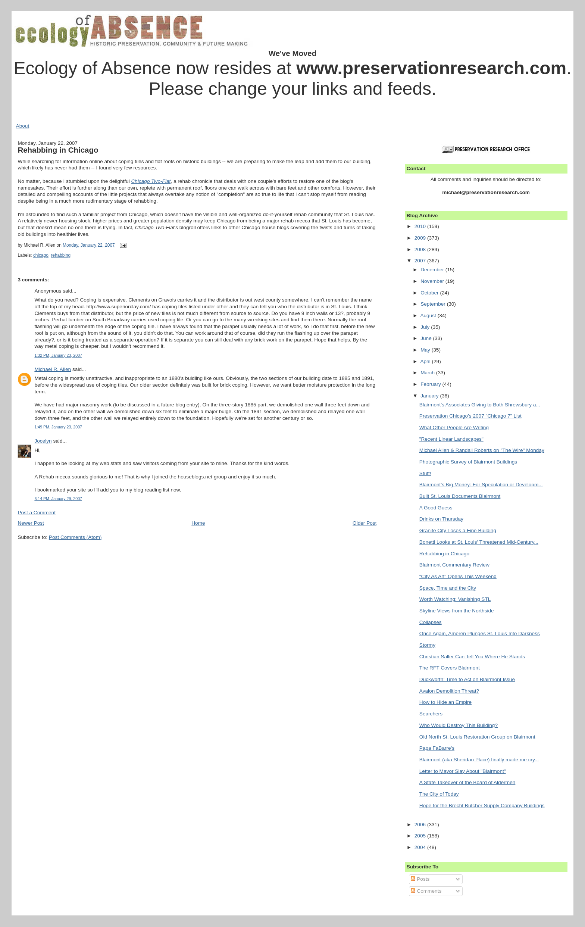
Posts (420, 879)
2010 (420, 226)
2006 (420, 824)
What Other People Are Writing (454, 427)
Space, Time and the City (447, 588)
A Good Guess (436, 508)
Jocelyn (42, 441)
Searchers (430, 714)
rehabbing (61, 255)
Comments (426, 891)
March (428, 372)
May (426, 350)
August (428, 315)
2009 (420, 238)
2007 (420, 260)
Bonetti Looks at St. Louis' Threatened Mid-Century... (478, 542)
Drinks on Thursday (441, 519)
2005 (420, 836)
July (425, 327)
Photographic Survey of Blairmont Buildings (468, 462)
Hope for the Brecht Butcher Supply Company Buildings (482, 805)
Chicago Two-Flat (151, 181)
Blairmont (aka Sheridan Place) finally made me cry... (479, 759)
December (432, 269)
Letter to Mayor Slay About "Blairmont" (462, 771)
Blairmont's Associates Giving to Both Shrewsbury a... (479, 405)
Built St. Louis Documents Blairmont (460, 496)
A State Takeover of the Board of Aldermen (467, 782)
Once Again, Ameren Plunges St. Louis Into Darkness (479, 633)
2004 (420, 847)
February (431, 384)
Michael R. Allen (52, 369)
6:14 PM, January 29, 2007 (58, 498)
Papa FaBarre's (436, 748)
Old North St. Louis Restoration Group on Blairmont (477, 737)
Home (198, 523)
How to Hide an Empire (445, 702)
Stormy (427, 645)
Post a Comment (37, 512)
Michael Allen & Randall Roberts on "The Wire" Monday (481, 450)
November (432, 281)
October (430, 293)
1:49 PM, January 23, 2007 (58, 427)
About (22, 126)
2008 (420, 249)
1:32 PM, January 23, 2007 (58, 355)
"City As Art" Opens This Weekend (458, 576)
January (430, 396)
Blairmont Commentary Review (454, 565)
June (426, 338)
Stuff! (425, 473)
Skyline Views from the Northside (456, 611)
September (433, 304)
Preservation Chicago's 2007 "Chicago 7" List (470, 416)
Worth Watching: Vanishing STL (455, 599)
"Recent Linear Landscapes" (451, 439)
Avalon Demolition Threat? (449, 691)
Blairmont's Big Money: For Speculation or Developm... (481, 484)
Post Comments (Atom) (75, 537)
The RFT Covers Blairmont (449, 668)
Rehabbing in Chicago (58, 150)
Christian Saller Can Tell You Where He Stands (472, 656)
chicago (41, 255)
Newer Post (31, 523)
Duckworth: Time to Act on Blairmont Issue (467, 679)
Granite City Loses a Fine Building (457, 530)
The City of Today (439, 794)
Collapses (430, 622)
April (426, 361)
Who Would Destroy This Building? (458, 725)
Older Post (364, 523)
